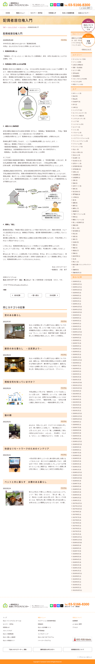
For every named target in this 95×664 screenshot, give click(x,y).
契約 (74, 188)
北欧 (74, 180)
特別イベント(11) (78, 84)
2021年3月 (76, 407)
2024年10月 (76, 312)
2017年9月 (76, 511)
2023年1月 (76, 357)
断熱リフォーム (77, 219)
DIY (74, 104)
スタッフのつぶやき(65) (80, 79)
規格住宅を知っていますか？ (20, 381)
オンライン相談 (77, 115)
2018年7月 (76, 483)
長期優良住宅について (77, 649)
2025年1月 (76, 304)
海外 (74, 239)
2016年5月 (76, 556)
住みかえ (75, 155)
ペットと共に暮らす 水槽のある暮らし (26, 481)
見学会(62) (76, 73)
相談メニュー (20, 13)
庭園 (74, 203)
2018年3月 (76, 495)
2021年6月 (76, 399)
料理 (74, 217)
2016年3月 (76, 562)
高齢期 (75, 269)
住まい (75, 149)
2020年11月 (76, 416)
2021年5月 (76, 402)
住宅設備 (75, 169)
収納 (74, 183)
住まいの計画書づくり (44, 627)
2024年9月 (76, 315)
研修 (74, 253)
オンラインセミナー (79, 113)
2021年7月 (76, 396)
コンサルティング (43, 634)
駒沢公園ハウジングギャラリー (82, 264)
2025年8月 (76, 295)
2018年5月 (76, 489)
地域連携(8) (76, 76)
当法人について (83, 13)
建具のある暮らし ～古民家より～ (23, 348)
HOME (8, 13)
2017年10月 (76, 509)
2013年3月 (76, 582)
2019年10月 (76, 444)
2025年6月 (76, 298)
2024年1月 (76, 329)
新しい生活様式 (77, 222)
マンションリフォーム (79, 141)
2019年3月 (76, 464)
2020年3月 (76, 436)
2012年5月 (76, 587)
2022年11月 (76, 360)
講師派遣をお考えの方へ (47, 649)
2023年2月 (76, 354)
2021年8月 (76, 393)
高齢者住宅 (76, 272)
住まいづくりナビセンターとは (12, 620)
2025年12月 (76, 284)
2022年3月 (76, 374)
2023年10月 (76, 334)
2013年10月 (76, 573)
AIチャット (76, 93)
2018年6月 (76, 486)
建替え (75, 208)
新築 (74, 225)
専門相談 (75, 194)
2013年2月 (76, 584)
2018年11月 (76, 475)
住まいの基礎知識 (68, 13)
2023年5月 (76, 348)
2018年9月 (76, 480)
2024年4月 (76, 323)
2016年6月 (76, 554)
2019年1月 (76, 469)
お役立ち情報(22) (78, 64)
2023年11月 (76, 332)
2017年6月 (76, 520)
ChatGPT (75, 101)
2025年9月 (76, 292)
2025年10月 (76, 290)
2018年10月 (76, 478)
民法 (74, 233)
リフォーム (76, 144)
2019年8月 (76, 450)
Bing (74, 99)
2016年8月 (76, 548)
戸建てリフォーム (78, 214)
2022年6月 (76, 368)
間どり (75, 262)
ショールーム (77, 124)
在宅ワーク (76, 186)
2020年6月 (76, 430)
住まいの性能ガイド (9, 640)
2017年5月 (76, 523)
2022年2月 (76, 377)
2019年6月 (76, 455)
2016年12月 (76, 537)
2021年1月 (76, 410)
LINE (74, 107)
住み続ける (76, 160)
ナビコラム (22, 27)
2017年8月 (76, 514)
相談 (74, 247)
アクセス (75, 627)
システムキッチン (78, 118)
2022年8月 (76, 363)
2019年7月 (76, 452)
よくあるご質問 (85, 8)
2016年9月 (76, 545)
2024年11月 (76, 309)
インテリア (76, 110)
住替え (75, 172)
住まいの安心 (77, 152)
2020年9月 (76, 422)
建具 (74, 205)
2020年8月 (76, 424)
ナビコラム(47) (77, 81)
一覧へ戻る (35, 295)
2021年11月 (76, 385)
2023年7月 (76, 343)
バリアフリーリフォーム (80, 138)
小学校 (75, 197)
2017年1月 (76, 534)
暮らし (75, 228)
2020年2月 (76, 438)
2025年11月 (76, 287)
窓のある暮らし (13, 315)
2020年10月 (76, 419)
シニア (75, 121)
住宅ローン (76, 163)
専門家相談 (41, 630)
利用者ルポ (52, 13)
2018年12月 (76, 472)
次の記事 (53, 295)
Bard (74, 96)
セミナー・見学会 (36, 13)
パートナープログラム (44, 640)
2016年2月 (76, 565)
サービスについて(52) (79, 59)
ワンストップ (77, 146)
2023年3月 (76, 351)
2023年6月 (76, 346)
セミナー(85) (76, 70)
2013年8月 (76, 576)
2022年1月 (76, 379)
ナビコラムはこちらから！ (19, 285)
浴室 (74, 236)
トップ (5, 617)
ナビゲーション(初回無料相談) (47, 620)
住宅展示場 (76, 166)
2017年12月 (76, 503)
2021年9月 (76, 391)
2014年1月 (76, 570)
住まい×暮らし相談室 (9, 637)
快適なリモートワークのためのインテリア (27, 448)
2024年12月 (76, 306)
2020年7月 (76, 427)
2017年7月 (76, 517)
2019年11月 (76, 441)
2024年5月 (76, 320)
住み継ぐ (75, 158)
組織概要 (75, 620)
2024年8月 (76, 318)
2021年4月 (76, 405)
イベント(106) (77, 62)
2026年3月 (76, 281)
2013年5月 (76, 579)
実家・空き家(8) (77, 67)
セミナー (75, 127)
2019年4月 (76, 461)
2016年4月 (76, 559)
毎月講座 (75, 231)
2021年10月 (76, 388)
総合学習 (75, 256)
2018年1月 (76, 500)
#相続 (4, 290)
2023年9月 (76, 337)
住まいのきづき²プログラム (46, 637)
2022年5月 (76, 371)
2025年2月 (76, 301)
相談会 (75, 250)
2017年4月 (76, 525)
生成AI (75, 242)
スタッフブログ (12, 27)
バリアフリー (77, 135)
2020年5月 (76, 433)
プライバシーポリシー (85, 657)
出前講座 (75, 177)
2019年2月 (76, 466)
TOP (4, 27)
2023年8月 (76, 340)
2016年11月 (76, 539)
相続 (74, 245)
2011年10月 (76, 590)
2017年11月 (76, 506)
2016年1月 (76, 568)
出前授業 (75, 174)
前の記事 (17, 295)
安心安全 (75, 191)
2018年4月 (76, 492)
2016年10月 (76, 542)
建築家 (75, 211)
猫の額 (8, 415)
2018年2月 (76, 497)
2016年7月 (76, 551)
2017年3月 (76, 528)
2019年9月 (76, 447)
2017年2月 (76, 531)
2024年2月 (76, 326)
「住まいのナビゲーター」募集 (17, 649)
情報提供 (40, 624)
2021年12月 (76, 382)
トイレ (75, 130)
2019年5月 (76, 458)
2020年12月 (76, 413)
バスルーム (76, 132)
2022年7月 (76, 365)
